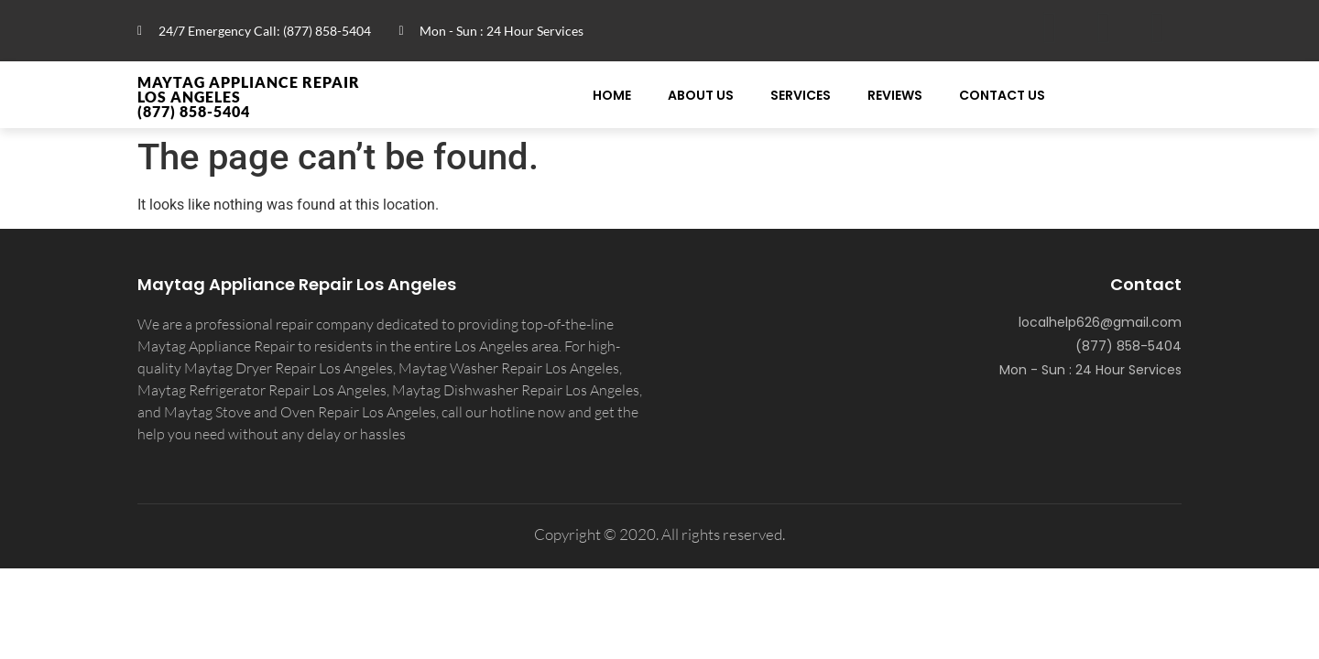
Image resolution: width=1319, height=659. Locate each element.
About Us (701, 95)
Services (800, 95)
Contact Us (1002, 95)
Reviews (894, 95)
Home (612, 95)
